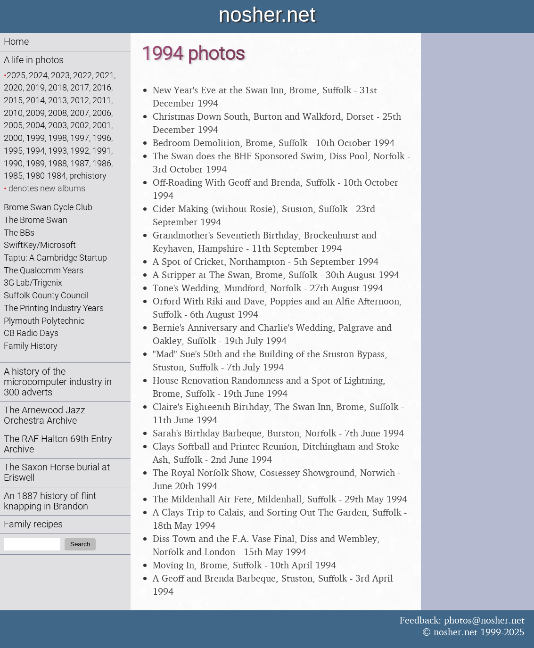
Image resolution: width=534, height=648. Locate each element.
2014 (35, 100)
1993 (57, 151)
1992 (79, 151)
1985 (13, 175)
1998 (57, 138)
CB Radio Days (31, 333)
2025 (16, 75)
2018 (57, 87)
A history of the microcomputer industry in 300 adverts (58, 382)
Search (80, 544)
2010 (13, 113)
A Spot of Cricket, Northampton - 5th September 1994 (265, 261)
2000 (13, 138)
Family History (31, 346)
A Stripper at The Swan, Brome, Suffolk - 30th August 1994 (276, 274)
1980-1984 (46, 175)
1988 (57, 163)
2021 (104, 75)
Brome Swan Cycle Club (48, 207)
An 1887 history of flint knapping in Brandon (50, 501)
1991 (101, 151)
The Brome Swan (35, 220)
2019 (35, 87)
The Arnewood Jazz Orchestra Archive (44, 415)
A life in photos (34, 60)
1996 (101, 138)
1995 (13, 151)
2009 (35, 113)
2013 (57, 100)
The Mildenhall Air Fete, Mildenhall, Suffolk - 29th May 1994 (280, 499)
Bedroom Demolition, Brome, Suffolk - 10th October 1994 (273, 142)
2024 (38, 75)
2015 (13, 100)
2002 (79, 125)
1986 (101, 163)
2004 (35, 125)
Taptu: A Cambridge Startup (55, 257)
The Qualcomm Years (43, 270)
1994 (35, 151)
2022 (82, 75)
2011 (101, 100)
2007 (79, 113)
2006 (101, 113)
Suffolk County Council (46, 295)
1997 (79, 138)
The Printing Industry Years (54, 308)
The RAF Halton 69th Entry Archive (58, 444)
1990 (13, 163)
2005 (13, 125)
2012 (79, 100)
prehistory (88, 175)
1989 (35, 163)
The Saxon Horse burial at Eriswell (57, 472)
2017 (79, 87)
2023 (60, 75)
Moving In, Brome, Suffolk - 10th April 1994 (244, 565)
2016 (101, 87)
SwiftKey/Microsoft (40, 245)
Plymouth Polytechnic (44, 321)
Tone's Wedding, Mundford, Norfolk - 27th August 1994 (268, 288)
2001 (101, 125)
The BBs (19, 233)
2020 (13, 87)
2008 (57, 113)
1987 (79, 163)
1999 (35, 138)
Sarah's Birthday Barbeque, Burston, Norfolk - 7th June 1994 (278, 433)
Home (16, 41)
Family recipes (33, 524)
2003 (57, 125)
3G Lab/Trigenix (33, 282)
